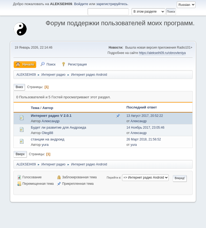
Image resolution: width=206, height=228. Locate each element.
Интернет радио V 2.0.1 (51, 116)
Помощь (146, 222)
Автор (47, 108)
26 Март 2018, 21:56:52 (143, 139)
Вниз (19, 87)
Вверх (20, 154)
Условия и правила (167, 222)
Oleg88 (47, 133)
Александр (51, 121)
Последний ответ (141, 107)
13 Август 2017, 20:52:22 (144, 116)
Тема (35, 108)
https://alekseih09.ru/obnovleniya (162, 53)
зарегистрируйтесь (112, 4)
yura (45, 145)
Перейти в (113, 177)
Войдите (81, 4)
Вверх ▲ (188, 222)
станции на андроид (47, 139)
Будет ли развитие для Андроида (58, 127)
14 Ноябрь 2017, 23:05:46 (145, 127)
